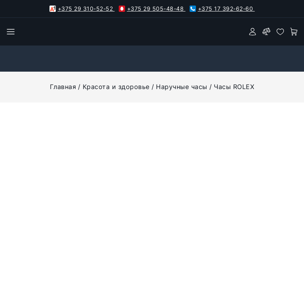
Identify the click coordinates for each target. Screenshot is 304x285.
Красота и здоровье (116, 87)
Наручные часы (181, 87)
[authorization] (252, 32)
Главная (63, 87)
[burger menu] (10, 31)
